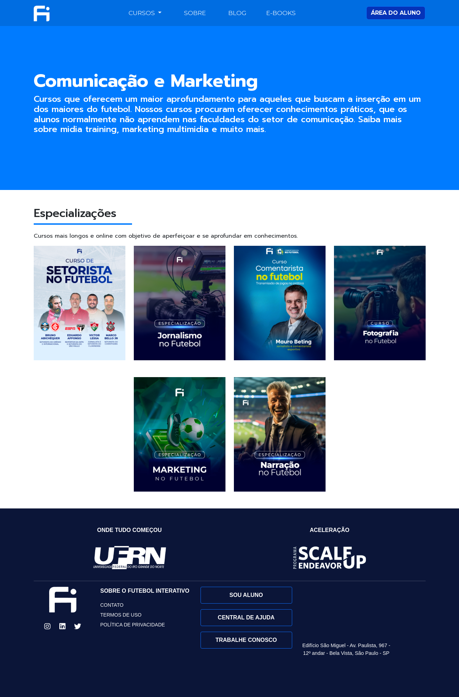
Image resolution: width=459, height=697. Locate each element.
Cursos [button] (143, 13)
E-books (281, 13)
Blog (237, 13)
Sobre (195, 13)
